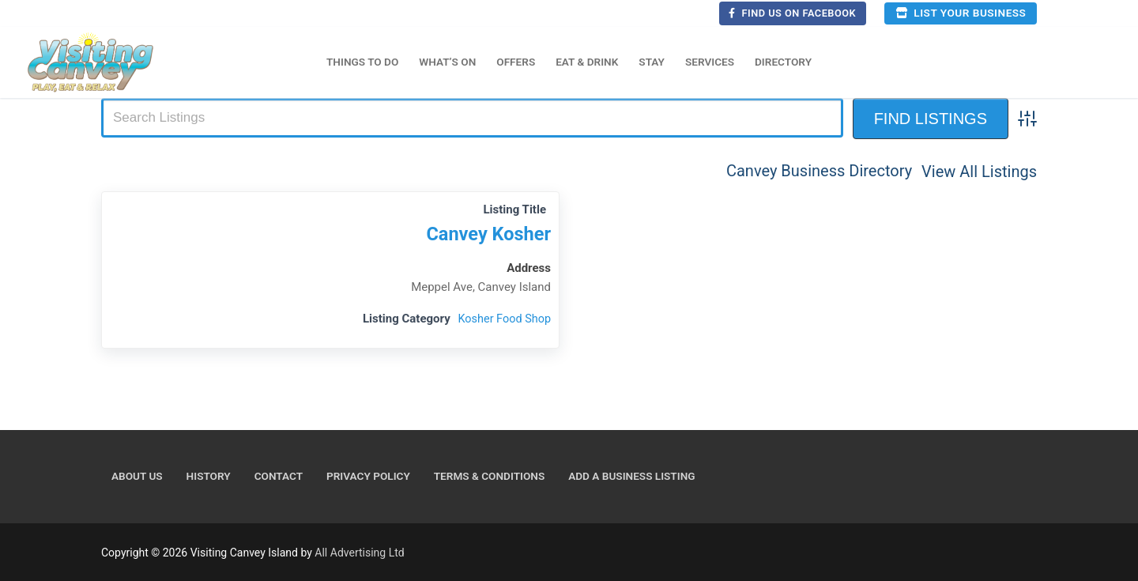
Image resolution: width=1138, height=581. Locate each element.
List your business (960, 12)
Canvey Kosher (486, 233)
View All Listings (979, 170)
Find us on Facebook (792, 13)
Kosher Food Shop (502, 318)
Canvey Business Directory (819, 170)
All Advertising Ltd (359, 552)
